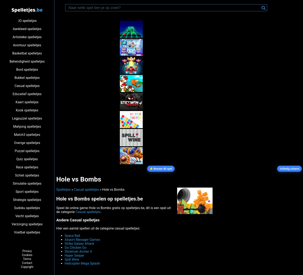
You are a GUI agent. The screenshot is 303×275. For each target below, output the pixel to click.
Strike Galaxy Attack (79, 244)
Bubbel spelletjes (27, 78)
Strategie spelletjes (27, 200)
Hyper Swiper (74, 255)
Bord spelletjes (27, 70)
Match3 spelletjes (27, 135)
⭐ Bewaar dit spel (161, 168)
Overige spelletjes (27, 143)
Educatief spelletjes (27, 94)
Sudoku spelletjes (27, 208)
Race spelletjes (27, 167)
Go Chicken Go (75, 248)
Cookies (27, 255)
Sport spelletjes (27, 192)
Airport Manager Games (82, 240)
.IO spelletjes (27, 21)
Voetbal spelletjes (27, 232)
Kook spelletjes (27, 110)
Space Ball (72, 236)
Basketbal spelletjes (27, 53)
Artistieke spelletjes (27, 37)
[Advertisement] (85, 80)
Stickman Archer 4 (78, 252)
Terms (27, 259)
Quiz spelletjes (27, 159)
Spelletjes (63, 190)
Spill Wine (72, 259)
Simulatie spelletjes (27, 183)
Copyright (27, 267)
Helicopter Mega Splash (82, 263)
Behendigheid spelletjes (27, 61)
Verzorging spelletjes (27, 224)
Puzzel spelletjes (27, 151)
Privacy (27, 251)
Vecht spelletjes (27, 216)
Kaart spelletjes (27, 102)
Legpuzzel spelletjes (27, 118)
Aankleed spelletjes (27, 29)
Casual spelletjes (27, 86)
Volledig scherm (289, 168)
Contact (27, 263)
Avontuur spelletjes (27, 45)
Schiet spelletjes (27, 175)
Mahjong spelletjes (27, 127)
